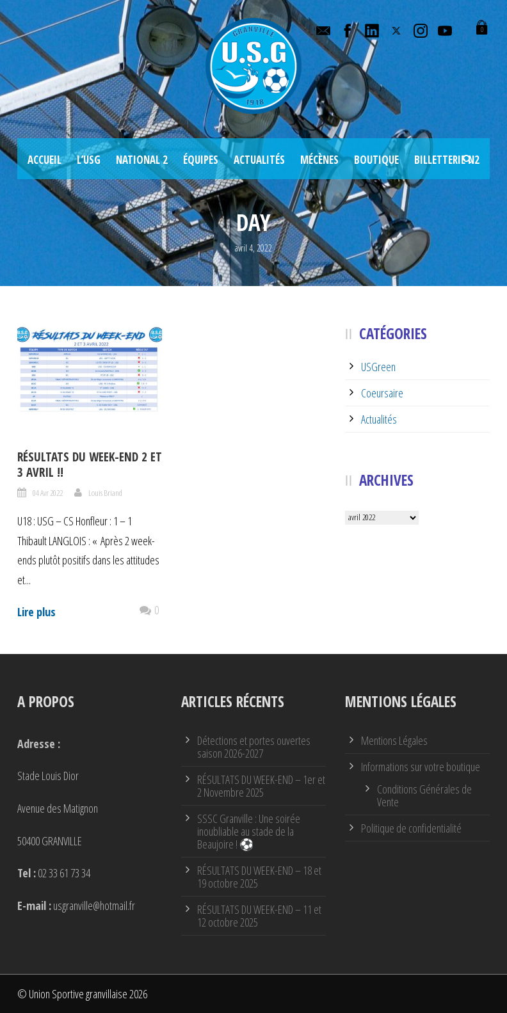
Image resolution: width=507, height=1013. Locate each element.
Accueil (44, 159)
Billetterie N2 (446, 159)
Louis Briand (105, 493)
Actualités (259, 159)
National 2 (142, 159)
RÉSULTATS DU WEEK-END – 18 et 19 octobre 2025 (259, 877)
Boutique (376, 159)
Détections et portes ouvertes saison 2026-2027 (253, 747)
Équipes (200, 159)
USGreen (378, 366)
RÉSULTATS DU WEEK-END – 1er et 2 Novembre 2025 (261, 786)
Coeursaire (382, 393)
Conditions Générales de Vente (424, 795)
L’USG (89, 159)
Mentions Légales (394, 740)
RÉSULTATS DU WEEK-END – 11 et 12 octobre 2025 (259, 916)
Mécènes (319, 159)
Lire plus (36, 611)
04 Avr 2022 (48, 493)
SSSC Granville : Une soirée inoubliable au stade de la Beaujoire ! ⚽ (248, 831)
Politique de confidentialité (411, 828)
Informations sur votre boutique (420, 766)
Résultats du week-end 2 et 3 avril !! (89, 465)
